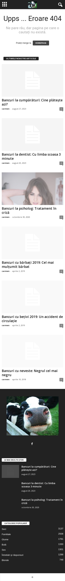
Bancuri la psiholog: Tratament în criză (29, 210)
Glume (5, 539)
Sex (4, 550)
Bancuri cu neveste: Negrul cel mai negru (30, 373)
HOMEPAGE (40, 43)
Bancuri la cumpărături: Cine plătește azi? (32, 102)
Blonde (5, 560)
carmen (6, 108)
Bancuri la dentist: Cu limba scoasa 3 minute (31, 156)
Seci (4, 529)
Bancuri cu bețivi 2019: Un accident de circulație (32, 319)
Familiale (6, 534)
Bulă (4, 544)
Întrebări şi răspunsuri (12, 555)
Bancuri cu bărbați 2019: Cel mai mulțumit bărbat (28, 264)
